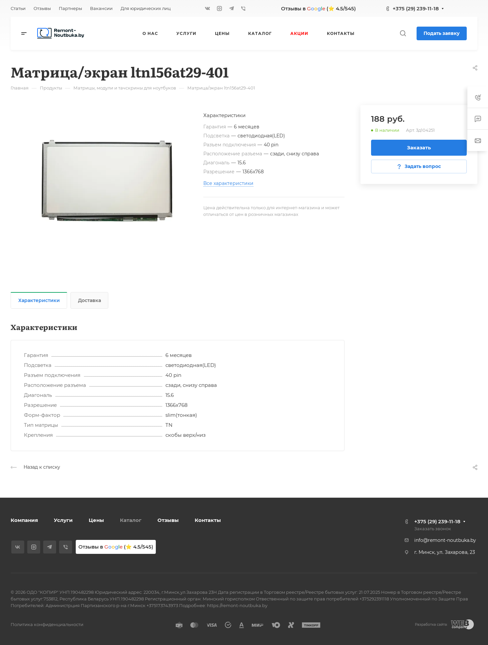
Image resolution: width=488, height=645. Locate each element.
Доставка (89, 300)
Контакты (208, 520)
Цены (96, 520)
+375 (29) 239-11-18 (416, 8)
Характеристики (39, 300)
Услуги (63, 520)
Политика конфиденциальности (47, 624)
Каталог (131, 520)
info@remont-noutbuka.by (445, 540)
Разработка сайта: (431, 624)
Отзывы (168, 520)
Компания (24, 520)
